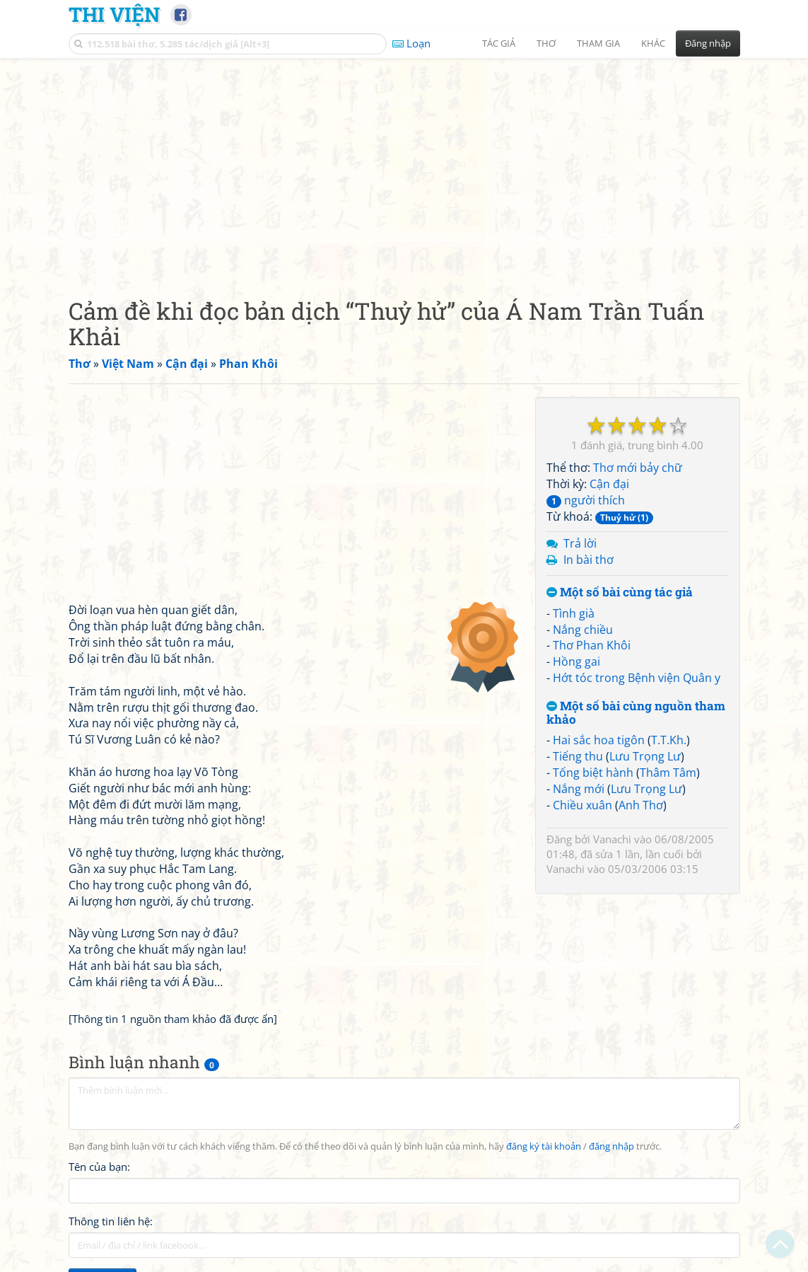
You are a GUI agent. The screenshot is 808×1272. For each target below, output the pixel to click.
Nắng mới (578, 789)
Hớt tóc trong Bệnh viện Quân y (636, 678)
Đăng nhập (708, 43)
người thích (585, 500)
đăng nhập (611, 1146)
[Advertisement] (404, 166)
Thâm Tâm (668, 772)
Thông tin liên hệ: (111, 1221)
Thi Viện (114, 14)
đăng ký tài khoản (543, 1146)
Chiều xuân (582, 805)
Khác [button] (653, 43)
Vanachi (612, 839)
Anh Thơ (641, 805)
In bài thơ (588, 559)
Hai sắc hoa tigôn (599, 740)
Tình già (574, 613)
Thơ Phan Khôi (592, 645)
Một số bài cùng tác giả (619, 592)
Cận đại (609, 484)
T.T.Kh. (668, 740)
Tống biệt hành (593, 772)
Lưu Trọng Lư (645, 756)
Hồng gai (576, 661)
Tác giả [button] (498, 43)
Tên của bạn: (99, 1167)
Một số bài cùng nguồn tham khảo (635, 713)
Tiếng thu (578, 756)
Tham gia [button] (598, 43)
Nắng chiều (583, 629)
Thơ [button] (546, 43)
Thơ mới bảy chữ (637, 467)
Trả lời (580, 543)
